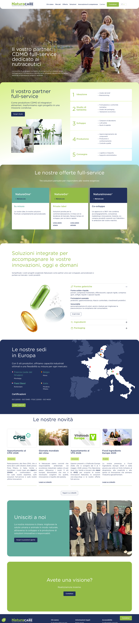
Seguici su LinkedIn (69, 493)
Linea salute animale (74, 224)
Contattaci (126, 618)
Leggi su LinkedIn (45, 482)
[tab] (74, 554)
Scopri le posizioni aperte (25, 540)
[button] (50, 4)
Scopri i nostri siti (18, 405)
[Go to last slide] (72, 554)
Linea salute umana (57, 224)
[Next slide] (87, 554)
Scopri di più (18, 114)
